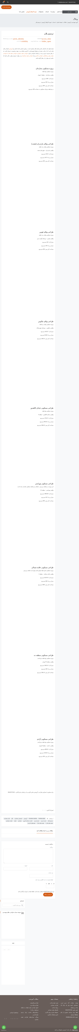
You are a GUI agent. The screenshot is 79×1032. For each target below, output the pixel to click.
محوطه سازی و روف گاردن (51, 1012)
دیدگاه (51, 847)
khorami (4, 38)
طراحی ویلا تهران (34, 1003)
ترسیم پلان (50, 820)
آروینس (10, 48)
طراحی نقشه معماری (22, 53)
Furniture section (33, 818)
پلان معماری (7, 818)
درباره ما (53, 11)
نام (52, 865)
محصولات (41, 11)
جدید (13, 943)
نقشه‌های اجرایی (31, 823)
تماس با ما (21, 11)
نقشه (15, 820)
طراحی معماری (54, 1005)
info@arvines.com (62, 2)
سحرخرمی (36, 820)
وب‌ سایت (50, 872)
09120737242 (71, 2)
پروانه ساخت (55, 1007)
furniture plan (42, 818)
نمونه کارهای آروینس (31, 11)
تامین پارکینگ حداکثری (53, 1014)
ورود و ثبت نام (6, 7)
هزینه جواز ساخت (54, 1003)
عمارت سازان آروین (27, 820)
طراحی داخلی (39, 55)
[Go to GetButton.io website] (3, 1030)
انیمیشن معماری (18, 818)
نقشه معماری (9, 820)
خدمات (47, 11)
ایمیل (25, 865)
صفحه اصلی (60, 11)
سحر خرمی (43, 820)
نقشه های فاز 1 (49, 823)
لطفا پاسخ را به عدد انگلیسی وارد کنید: (44, 879)
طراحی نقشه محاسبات (27, 55)
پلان (12, 818)
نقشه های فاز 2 (40, 823)
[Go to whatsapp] (4, 1027)
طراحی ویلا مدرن (34, 1005)
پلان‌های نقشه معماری (53, 1010)
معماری (20, 820)
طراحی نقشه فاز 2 (12, 53)
